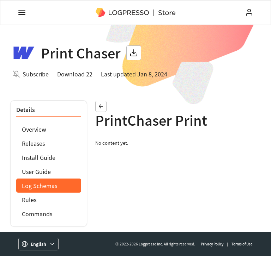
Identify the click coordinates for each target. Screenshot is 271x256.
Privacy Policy (212, 243)
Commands (37, 214)
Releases (33, 143)
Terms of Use (242, 243)
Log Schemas (39, 185)
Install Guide (38, 157)
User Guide (36, 171)
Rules (29, 199)
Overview (34, 129)
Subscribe (36, 74)
